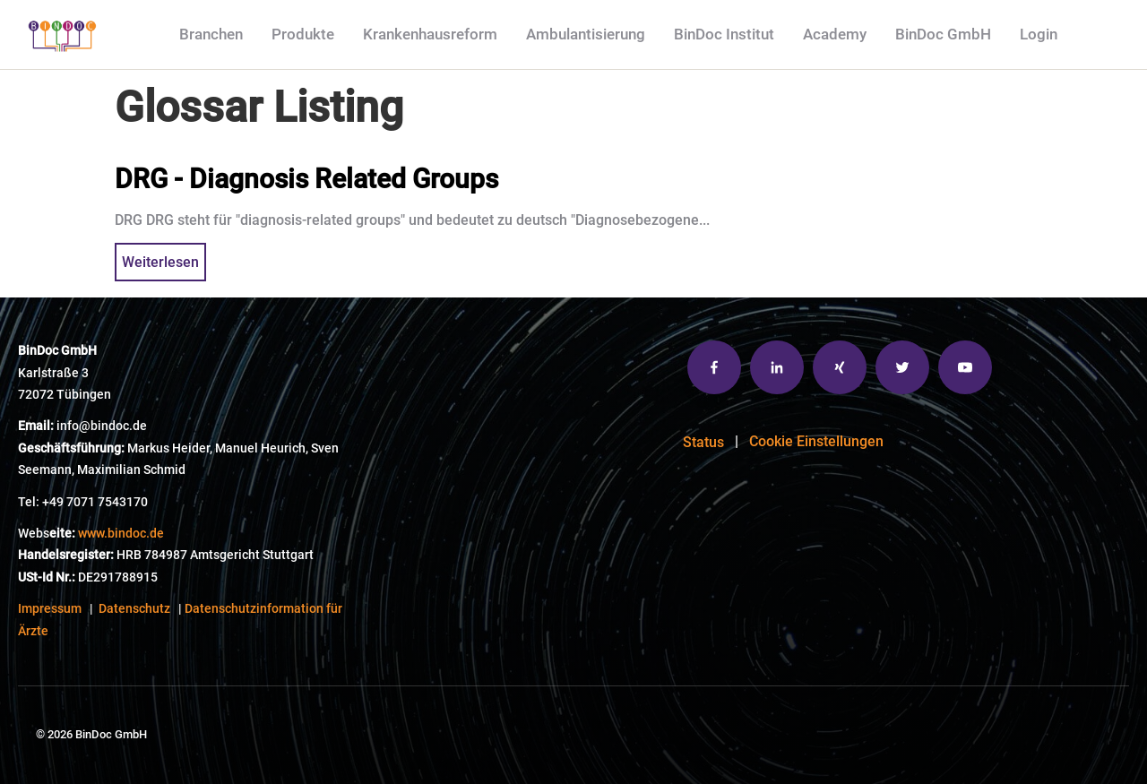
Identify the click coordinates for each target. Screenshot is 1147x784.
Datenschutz (134, 608)
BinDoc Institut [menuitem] (724, 34)
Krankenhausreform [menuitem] (430, 34)
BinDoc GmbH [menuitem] (943, 34)
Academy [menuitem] (835, 34)
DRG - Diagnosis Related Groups (306, 178)
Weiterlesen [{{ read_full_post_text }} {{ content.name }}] (160, 262)
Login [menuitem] (1038, 34)
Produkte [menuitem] (303, 34)
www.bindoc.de (121, 533)
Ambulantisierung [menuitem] (585, 34)
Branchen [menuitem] (211, 34)
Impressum (50, 608)
